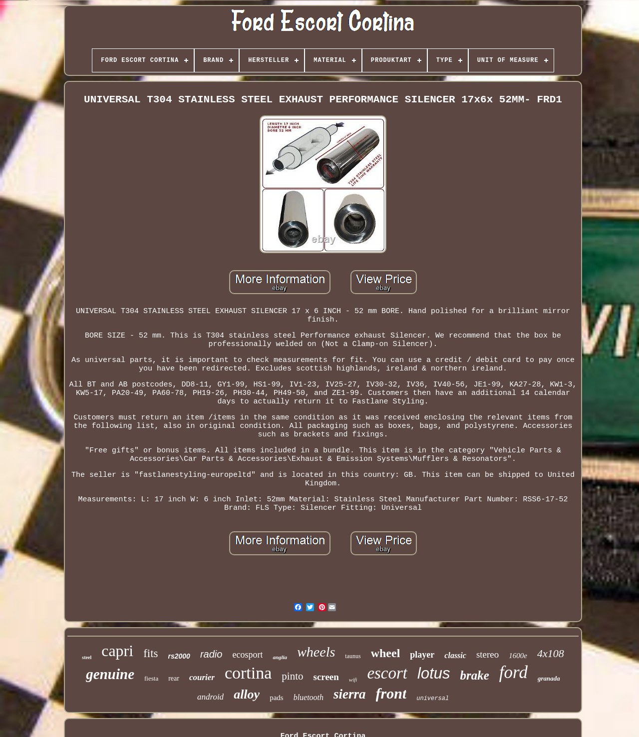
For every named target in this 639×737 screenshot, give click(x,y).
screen (326, 677)
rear (173, 678)
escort (387, 673)
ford (513, 672)
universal (432, 698)
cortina (248, 673)
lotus (433, 673)
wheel (385, 653)
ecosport (247, 655)
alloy (247, 694)
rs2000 (179, 656)
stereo (487, 654)
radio (211, 654)
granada (549, 678)
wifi (353, 680)
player (422, 655)
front (391, 693)
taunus (352, 656)
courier (202, 677)
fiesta (151, 678)
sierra (349, 694)
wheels (316, 652)
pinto (292, 676)
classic (455, 655)
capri (117, 651)
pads (277, 698)
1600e (518, 656)
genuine (110, 674)
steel (86, 657)
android (210, 697)
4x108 (550, 653)
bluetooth (308, 697)
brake (474, 675)
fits (150, 653)
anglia (280, 657)
